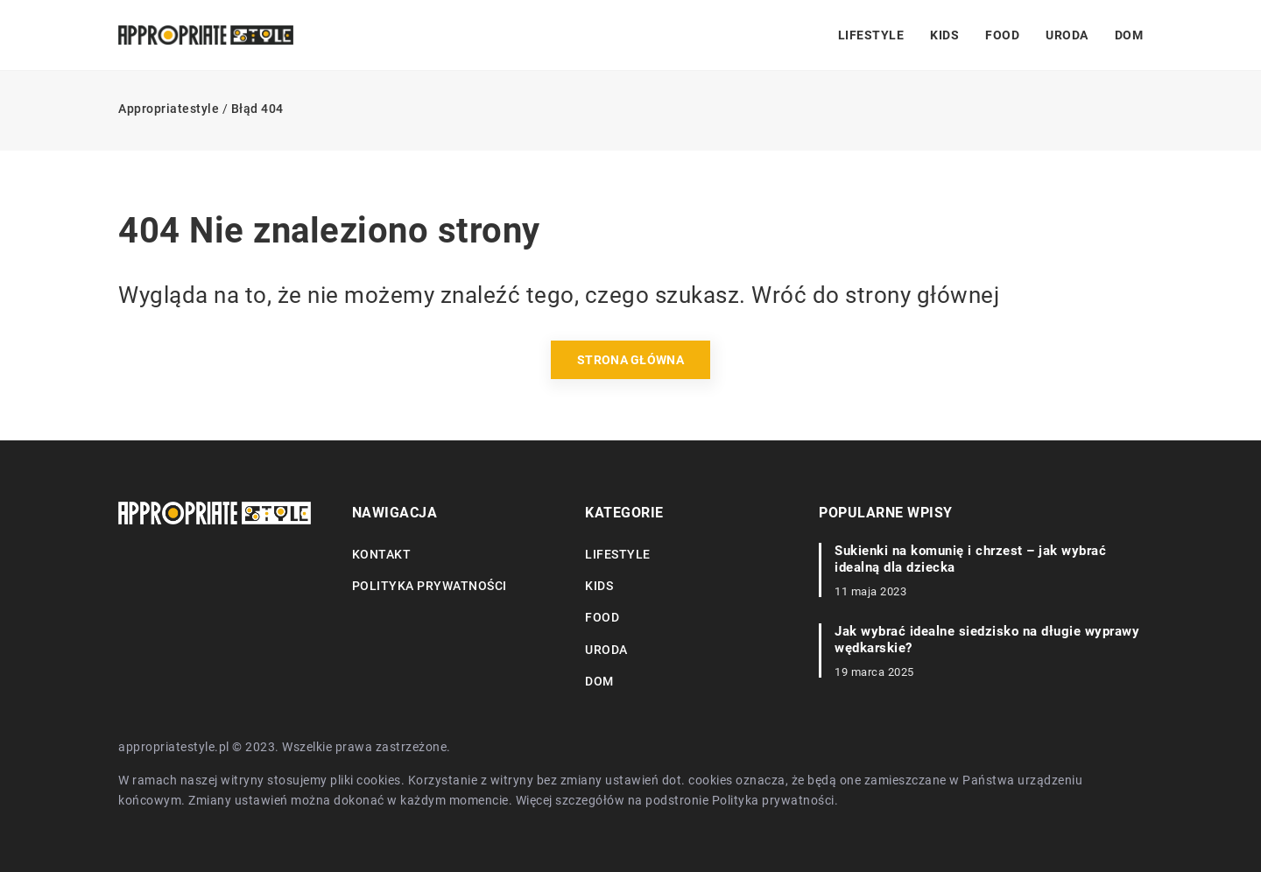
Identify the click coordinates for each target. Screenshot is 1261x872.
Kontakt (382, 554)
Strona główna (630, 360)
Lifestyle (871, 35)
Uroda (1067, 35)
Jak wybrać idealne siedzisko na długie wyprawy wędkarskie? (987, 640)
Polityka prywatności (429, 586)
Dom (1129, 35)
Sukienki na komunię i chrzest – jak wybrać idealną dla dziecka (970, 559)
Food (1002, 35)
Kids (944, 35)
